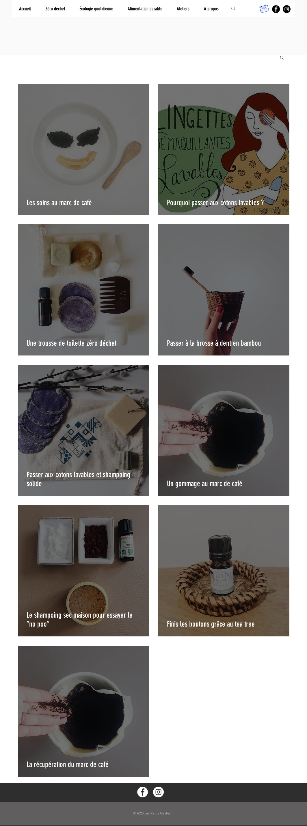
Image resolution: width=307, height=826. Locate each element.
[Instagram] (287, 9)
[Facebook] (276, 9)
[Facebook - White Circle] (142, 792)
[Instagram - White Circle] (158, 792)
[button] (282, 58)
